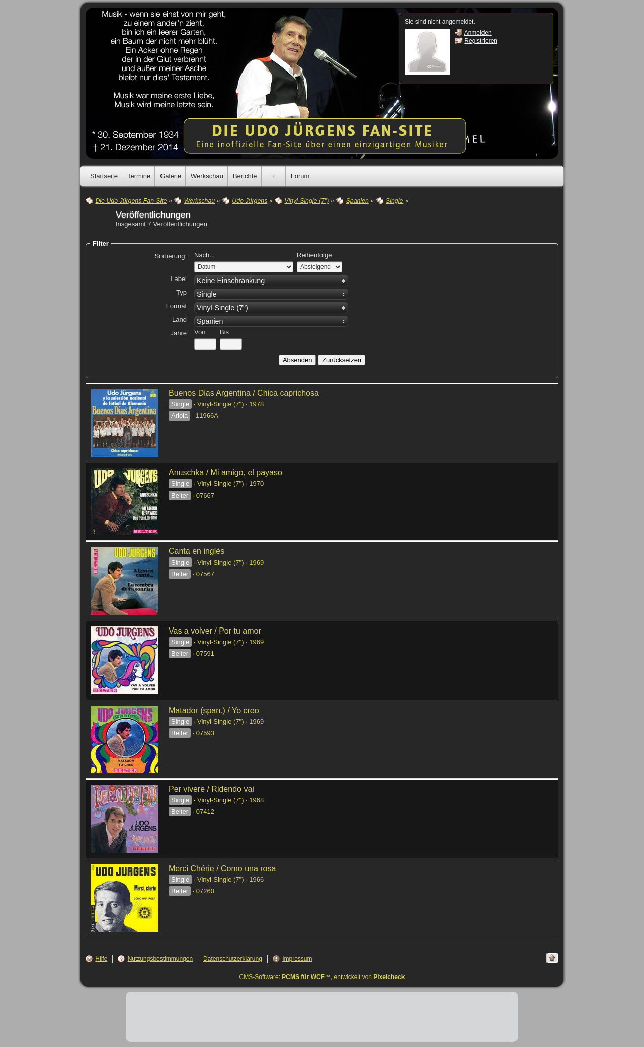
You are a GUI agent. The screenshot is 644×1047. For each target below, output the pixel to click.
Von (199, 332)
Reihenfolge (314, 255)
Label (179, 279)
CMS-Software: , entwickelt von (322, 977)
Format (176, 306)
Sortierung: (170, 256)
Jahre (178, 333)
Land (179, 319)
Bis (224, 332)
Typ (181, 292)
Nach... (204, 255)
